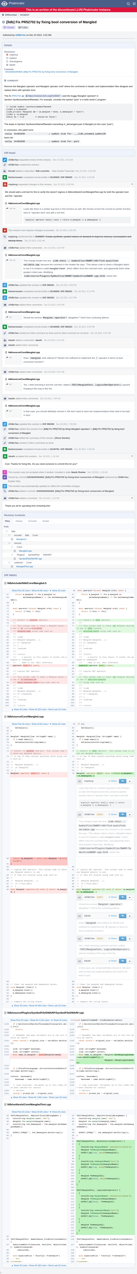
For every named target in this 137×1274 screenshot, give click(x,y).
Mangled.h (21, 539)
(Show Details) (62, 438)
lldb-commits (42, 171)
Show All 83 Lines (40, 1112)
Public (24, 27)
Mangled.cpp (25, 551)
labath (12, 65)
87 (9, 317)
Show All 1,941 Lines (37, 1097)
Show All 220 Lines (37, 709)
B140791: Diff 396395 (61, 449)
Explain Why (14, 481)
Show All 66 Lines (40, 590)
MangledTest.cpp (24, 566)
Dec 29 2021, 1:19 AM (97, 472)
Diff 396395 (48, 424)
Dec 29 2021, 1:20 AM (49, 498)
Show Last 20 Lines (57, 709)
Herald (11, 171)
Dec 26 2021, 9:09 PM (66, 285)
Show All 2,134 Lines (39, 1020)
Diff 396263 (48, 297)
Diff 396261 (48, 285)
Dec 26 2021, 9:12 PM (84, 291)
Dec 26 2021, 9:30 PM (54, 305)
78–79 (10, 208)
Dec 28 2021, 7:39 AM (84, 449)
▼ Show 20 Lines (58, 590)
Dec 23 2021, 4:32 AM (63, 160)
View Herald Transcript (63, 171)
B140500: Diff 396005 (61, 177)
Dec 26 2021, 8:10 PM (54, 248)
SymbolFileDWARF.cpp (30, 558)
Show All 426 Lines (37, 1005)
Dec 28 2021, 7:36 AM (66, 424)
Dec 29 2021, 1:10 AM (49, 456)
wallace (13, 58)
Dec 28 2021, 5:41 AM (54, 340)
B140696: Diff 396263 (61, 326)
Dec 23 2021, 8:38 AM (64, 184)
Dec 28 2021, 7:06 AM (50, 398)
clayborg (13, 54)
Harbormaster (15, 177)
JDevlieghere (15, 61)
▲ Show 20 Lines (19, 709)
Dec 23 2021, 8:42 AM (35, 241)
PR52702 (16, 96)
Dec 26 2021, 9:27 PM (66, 298)
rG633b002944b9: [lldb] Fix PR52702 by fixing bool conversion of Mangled (41, 72)
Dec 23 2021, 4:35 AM (84, 177)
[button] (134, 3)
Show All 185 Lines (37, 1265)
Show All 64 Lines (40, 724)
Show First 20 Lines (21, 590)
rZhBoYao (20, 35)
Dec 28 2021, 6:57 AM (54, 372)
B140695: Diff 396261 (61, 291)
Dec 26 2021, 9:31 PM (101, 333)
